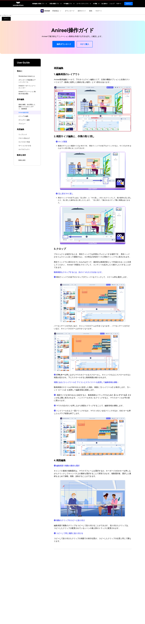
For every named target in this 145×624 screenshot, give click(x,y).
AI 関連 (96, 3)
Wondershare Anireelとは (27, 76)
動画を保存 (22, 160)
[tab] (27, 69)
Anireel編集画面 (24, 112)
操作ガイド (82, 11)
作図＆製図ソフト (56, 3)
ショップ (112, 3)
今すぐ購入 (84, 44)
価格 (90, 11)
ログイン (128, 3)
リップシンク (23, 134)
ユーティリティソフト (84, 3)
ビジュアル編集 (23, 116)
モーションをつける (25, 145)
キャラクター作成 (24, 142)
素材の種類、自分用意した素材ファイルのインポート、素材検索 (27, 107)
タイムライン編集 (24, 120)
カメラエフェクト (24, 149)
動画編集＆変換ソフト (39, 3)
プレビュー (22, 123)
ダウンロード (70, 11)
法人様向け (105, 3)
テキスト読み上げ (24, 138)
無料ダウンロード (63, 44)
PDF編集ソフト (69, 3)
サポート (118, 3)
